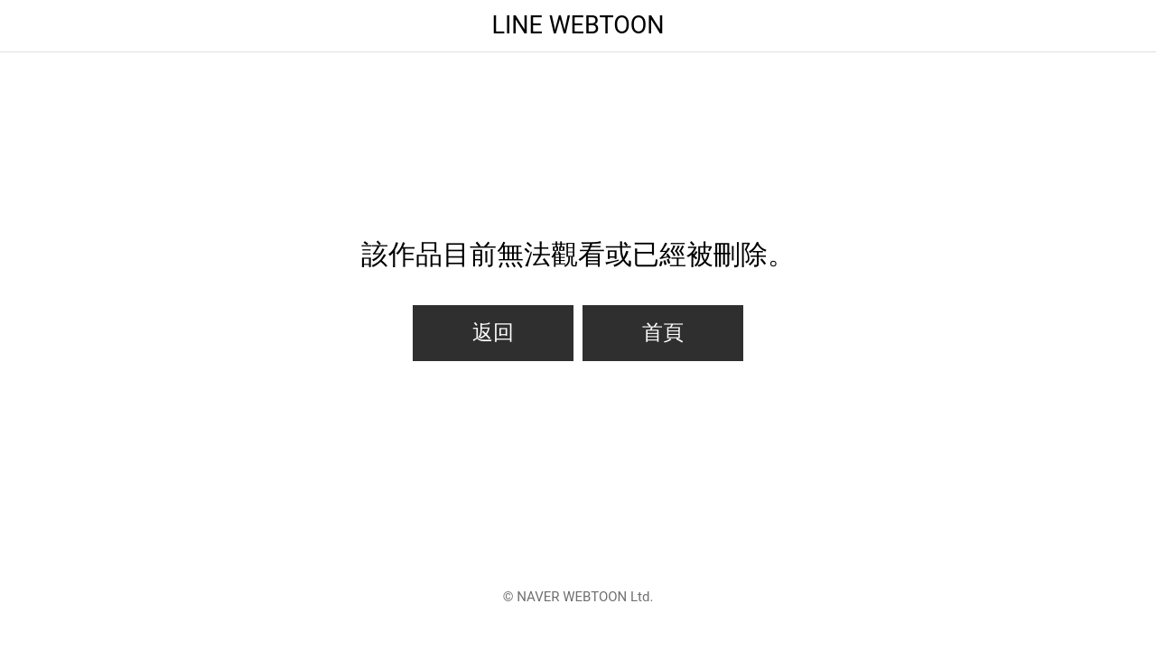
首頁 (663, 332)
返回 (493, 332)
